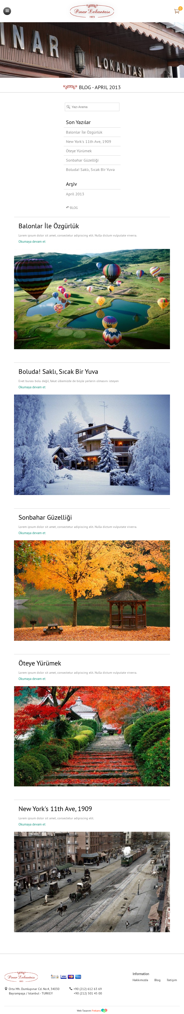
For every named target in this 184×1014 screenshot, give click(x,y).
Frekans (96, 1010)
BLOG (72, 207)
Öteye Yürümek (79, 150)
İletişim (172, 980)
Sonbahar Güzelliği (82, 160)
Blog (157, 980)
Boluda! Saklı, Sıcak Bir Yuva (90, 169)
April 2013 (75, 193)
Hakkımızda (140, 980)
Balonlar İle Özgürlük (84, 132)
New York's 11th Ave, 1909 (88, 141)
